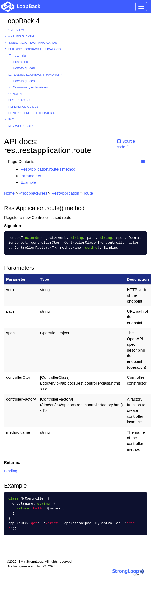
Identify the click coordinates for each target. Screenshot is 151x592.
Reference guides (23, 106)
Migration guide (21, 125)
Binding (10, 471)
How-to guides (24, 68)
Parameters (30, 176)
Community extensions (30, 87)
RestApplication (65, 193)
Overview (16, 29)
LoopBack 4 (22, 21)
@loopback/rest (33, 193)
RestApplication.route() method (48, 169)
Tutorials (19, 55)
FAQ (11, 119)
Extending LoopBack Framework (35, 74)
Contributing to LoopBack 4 (31, 113)
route (88, 193)
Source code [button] (126, 143)
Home (9, 193)
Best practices (20, 100)
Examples (20, 62)
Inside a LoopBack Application (32, 42)
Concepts (16, 93)
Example (28, 182)
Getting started (21, 36)
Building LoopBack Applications (34, 49)
